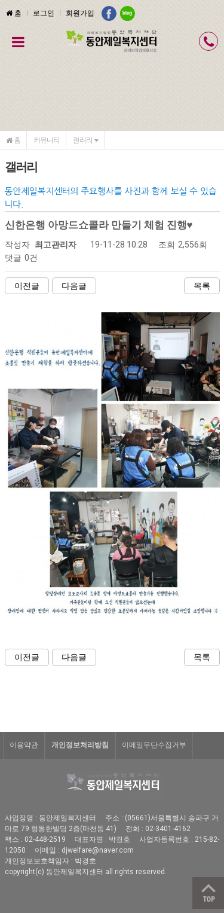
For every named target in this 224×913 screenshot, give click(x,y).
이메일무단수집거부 (154, 745)
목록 (202, 286)
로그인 (43, 13)
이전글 (26, 286)
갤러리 (85, 140)
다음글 (74, 286)
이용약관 (24, 745)
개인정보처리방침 (80, 745)
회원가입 (80, 13)
